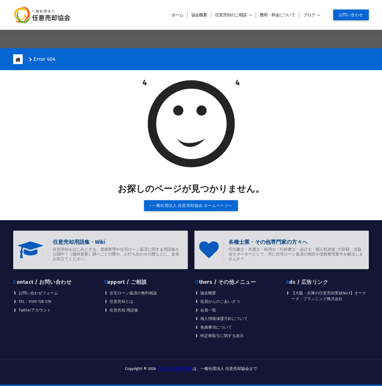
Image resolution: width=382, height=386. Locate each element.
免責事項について (216, 302)
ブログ (309, 14)
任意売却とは (121, 276)
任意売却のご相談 (231, 14)
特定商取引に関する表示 (222, 310)
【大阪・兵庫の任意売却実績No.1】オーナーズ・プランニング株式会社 (328, 270)
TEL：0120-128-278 (34, 276)
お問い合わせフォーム (38, 267)
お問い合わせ (351, 14)
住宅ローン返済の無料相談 (133, 267)
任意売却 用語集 (123, 284)
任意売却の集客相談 (175, 368)
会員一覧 (208, 284)
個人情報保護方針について (224, 293)
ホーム (177, 14)
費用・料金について (277, 14)
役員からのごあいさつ (220, 276)
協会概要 (199, 14)
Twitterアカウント (34, 284)
